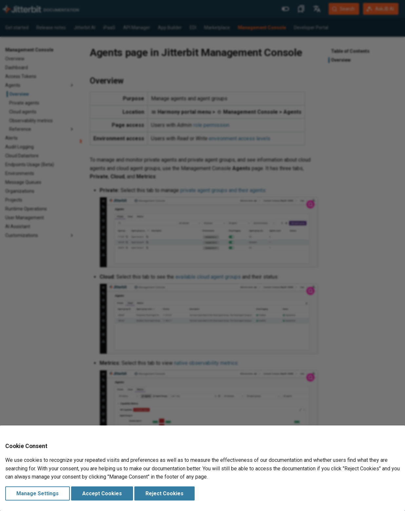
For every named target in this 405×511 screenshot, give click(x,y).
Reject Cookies (164, 493)
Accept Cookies (102, 493)
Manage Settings (37, 493)
